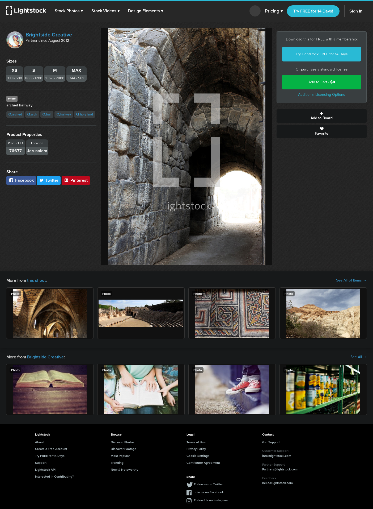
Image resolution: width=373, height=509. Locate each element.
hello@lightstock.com (277, 483)
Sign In (355, 11)
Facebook (21, 180)
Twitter (49, 180)
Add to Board (321, 116)
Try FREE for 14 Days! (313, 11)
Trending (117, 462)
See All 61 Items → (351, 280)
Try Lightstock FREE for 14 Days (322, 54)
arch (32, 114)
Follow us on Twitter (208, 484)
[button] (69, 11)
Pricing (274, 11)
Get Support (271, 442)
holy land (84, 114)
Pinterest (76, 180)
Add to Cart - (321, 82)
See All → (358, 357)
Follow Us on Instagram (211, 500)
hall (47, 114)
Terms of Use (196, 442)
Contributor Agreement (203, 462)
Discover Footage (123, 448)
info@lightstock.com (276, 455)
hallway (64, 114)
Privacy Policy (196, 448)
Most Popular (120, 455)
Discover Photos (122, 442)
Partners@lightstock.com (280, 469)
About (39, 442)
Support (40, 462)
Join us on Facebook (209, 492)
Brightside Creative (49, 35)
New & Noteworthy (124, 469)
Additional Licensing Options (321, 94)
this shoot (36, 280)
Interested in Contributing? (54, 476)
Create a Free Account (51, 448)
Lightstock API (45, 469)
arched (15, 114)
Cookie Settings (197, 455)
